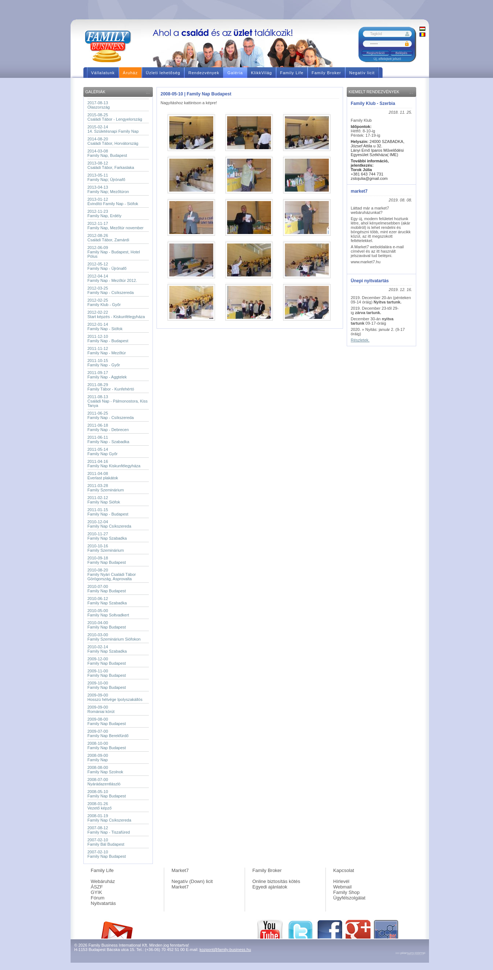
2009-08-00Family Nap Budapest (106, 721)
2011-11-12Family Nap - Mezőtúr (106, 350)
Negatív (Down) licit (192, 881)
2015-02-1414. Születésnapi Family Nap (113, 129)
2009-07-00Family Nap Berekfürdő (108, 733)
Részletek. (360, 340)
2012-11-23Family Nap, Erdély (104, 213)
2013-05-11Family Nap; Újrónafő (106, 177)
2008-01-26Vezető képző (99, 805)
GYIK (96, 892)
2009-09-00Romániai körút (100, 709)
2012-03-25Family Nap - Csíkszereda (110, 290)
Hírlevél (341, 881)
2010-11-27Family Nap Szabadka (107, 536)
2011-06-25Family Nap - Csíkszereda (110, 415)
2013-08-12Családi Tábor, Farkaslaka (110, 165)
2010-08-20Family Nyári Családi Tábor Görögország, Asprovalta (111, 574)
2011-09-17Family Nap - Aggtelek (107, 374)
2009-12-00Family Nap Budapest (106, 661)
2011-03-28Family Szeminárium (105, 487)
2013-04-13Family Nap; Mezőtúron (108, 189)
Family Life (102, 870)
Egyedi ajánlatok (269, 887)
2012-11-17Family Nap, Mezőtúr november (115, 225)
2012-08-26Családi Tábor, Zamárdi (108, 237)
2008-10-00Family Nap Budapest (106, 745)
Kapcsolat (343, 870)
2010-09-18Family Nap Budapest (106, 560)
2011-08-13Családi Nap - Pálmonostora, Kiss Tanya (117, 401)
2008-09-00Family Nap (97, 757)
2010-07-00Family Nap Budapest (106, 588)
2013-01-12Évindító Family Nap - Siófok (112, 201)
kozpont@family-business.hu (225, 949)
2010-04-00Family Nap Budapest (106, 624)
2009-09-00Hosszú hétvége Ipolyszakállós (114, 697)
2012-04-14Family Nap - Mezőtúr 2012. (112, 278)
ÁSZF (97, 887)
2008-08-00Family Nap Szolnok (105, 769)
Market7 (180, 870)
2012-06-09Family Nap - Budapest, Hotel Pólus (113, 251)
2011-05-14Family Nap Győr (102, 451)
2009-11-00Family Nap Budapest (106, 673)
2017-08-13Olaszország (98, 105)
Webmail (342, 887)
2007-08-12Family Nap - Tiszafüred (108, 830)
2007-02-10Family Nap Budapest (106, 854)
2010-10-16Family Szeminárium (105, 548)
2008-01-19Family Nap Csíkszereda (109, 818)
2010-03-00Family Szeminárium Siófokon (114, 637)
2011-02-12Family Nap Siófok (103, 499)
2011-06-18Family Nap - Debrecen (108, 427)
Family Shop (346, 892)
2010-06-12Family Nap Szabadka (107, 600)
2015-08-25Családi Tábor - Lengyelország (114, 117)
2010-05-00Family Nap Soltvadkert (108, 612)
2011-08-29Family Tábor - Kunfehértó (110, 386)
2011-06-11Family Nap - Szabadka (108, 439)
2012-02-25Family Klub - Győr (104, 302)
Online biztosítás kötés (276, 881)
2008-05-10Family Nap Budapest (106, 793)
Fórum (98, 898)
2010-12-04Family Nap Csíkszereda (109, 524)
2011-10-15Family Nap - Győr (103, 362)
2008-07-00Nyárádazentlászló (104, 781)
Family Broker (267, 870)
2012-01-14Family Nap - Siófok (105, 326)
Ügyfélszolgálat (349, 898)
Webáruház (103, 881)
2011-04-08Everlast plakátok (102, 475)
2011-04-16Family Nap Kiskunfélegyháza (113, 463)
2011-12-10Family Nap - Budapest (107, 338)
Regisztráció (375, 53)
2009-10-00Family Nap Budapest (106, 685)
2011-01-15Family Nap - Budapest (107, 511)
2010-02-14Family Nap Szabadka (107, 649)
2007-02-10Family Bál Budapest (105, 842)
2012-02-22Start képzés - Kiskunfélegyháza (116, 314)
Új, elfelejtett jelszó (387, 59)
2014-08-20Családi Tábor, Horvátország (112, 141)
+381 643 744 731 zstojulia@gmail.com (369, 174)
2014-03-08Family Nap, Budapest (107, 153)
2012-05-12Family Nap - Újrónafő (107, 266)
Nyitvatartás (103, 903)
